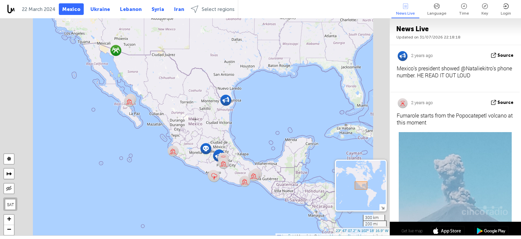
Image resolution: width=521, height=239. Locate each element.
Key (484, 9)
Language (436, 9)
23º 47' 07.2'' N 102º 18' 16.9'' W (362, 231)
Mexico (71, 9)
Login (506, 9)
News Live (405, 9)
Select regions (213, 9)
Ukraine (100, 9)
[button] (214, 176)
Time (464, 9)
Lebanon (131, 9)
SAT (10, 204)
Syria (158, 9)
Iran (179, 9)
